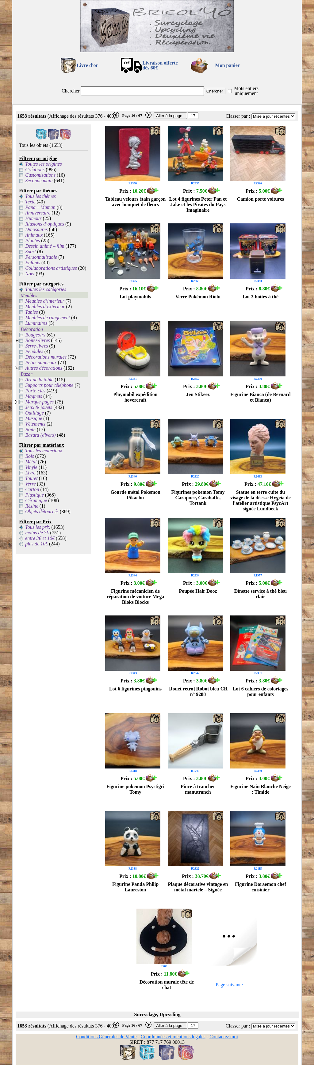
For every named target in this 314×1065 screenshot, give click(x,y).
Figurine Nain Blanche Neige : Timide (260, 789)
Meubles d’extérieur (45, 306)
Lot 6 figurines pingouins (135, 688)
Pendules (34, 351)
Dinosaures (36, 229)
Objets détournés (42, 511)
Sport (30, 251)
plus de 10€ (36, 543)
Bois (29, 456)
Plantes (32, 240)
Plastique (34, 494)
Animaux (34, 235)
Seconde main (38, 180)
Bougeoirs (35, 334)
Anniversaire (37, 212)
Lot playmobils (135, 296)
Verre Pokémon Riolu (198, 296)
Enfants (32, 262)
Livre (30, 472)
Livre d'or (87, 65)
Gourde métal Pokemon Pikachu (135, 494)
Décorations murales (46, 357)
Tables (31, 312)
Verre (30, 483)
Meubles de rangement (47, 317)
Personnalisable (41, 257)
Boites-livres (37, 340)
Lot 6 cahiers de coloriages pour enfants (260, 691)
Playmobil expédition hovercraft (135, 397)
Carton (32, 489)
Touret (31, 478)
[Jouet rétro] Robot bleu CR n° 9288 (198, 691)
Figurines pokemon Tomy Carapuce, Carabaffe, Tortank (197, 497)
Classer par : (238, 116)
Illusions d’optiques (44, 223)
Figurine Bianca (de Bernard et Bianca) (260, 397)
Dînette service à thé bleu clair (260, 593)
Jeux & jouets (38, 407)
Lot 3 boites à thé (260, 296)
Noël (29, 273)
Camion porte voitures (260, 199)
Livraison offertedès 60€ (160, 65)
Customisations (40, 175)
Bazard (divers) (40, 435)
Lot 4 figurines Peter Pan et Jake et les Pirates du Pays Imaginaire (198, 204)
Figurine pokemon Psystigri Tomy (135, 789)
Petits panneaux (41, 362)
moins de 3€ (37, 532)
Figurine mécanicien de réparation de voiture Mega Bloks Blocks (135, 596)
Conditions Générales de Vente (106, 1036)
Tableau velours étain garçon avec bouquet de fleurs (135, 201)
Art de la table (39, 379)
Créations (34, 169)
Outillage (34, 412)
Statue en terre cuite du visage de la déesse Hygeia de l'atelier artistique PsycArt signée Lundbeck (260, 500)
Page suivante (229, 984)
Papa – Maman (40, 207)
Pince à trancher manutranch (198, 789)
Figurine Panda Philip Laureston (135, 887)
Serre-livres (36, 345)
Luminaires (36, 323)
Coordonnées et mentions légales (173, 1036)
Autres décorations (43, 368)
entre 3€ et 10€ (40, 538)
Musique (33, 418)
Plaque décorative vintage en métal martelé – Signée (198, 887)
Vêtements (35, 423)
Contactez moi (223, 1036)
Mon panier (227, 65)
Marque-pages (39, 401)
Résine (31, 506)
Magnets (33, 396)
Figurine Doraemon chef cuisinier (260, 887)
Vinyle (31, 467)
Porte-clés (35, 390)
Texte (30, 201)
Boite (30, 429)
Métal (30, 461)
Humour (33, 218)
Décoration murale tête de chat (167, 984)
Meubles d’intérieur (44, 301)
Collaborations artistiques (51, 268)
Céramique (36, 500)
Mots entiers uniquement (246, 91)
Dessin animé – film (44, 246)
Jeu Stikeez (198, 394)
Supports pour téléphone (49, 385)
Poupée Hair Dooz (198, 591)
